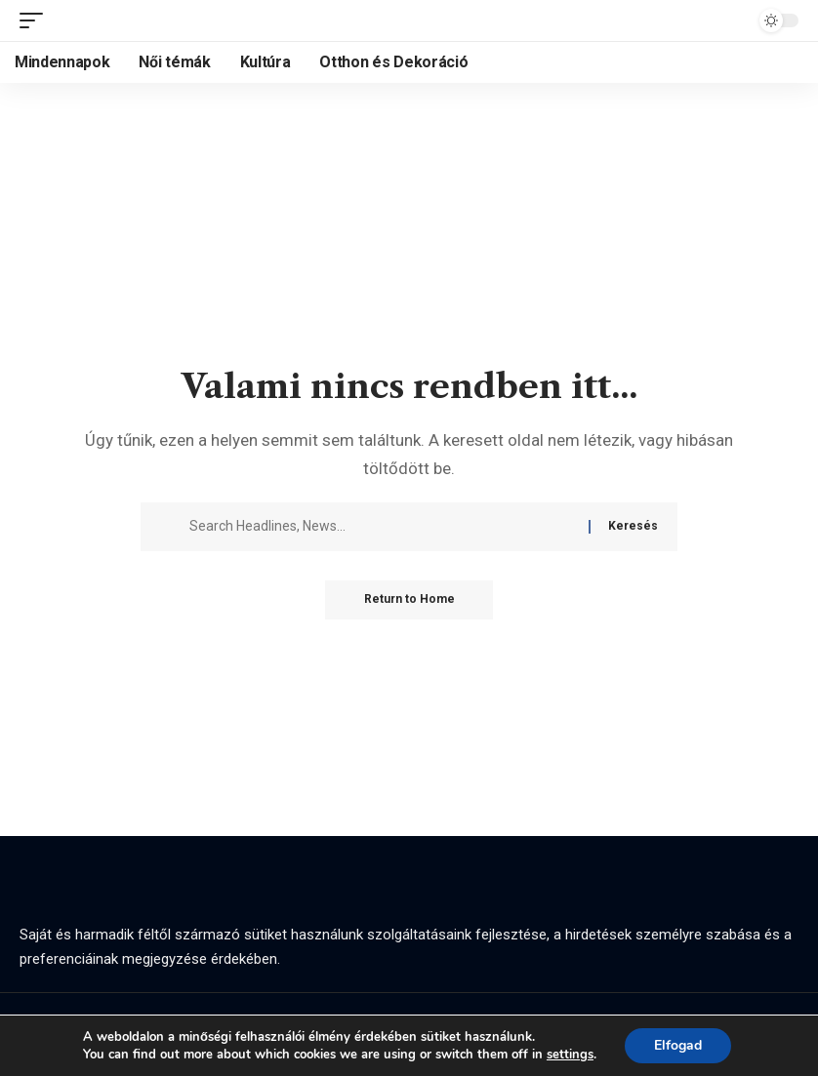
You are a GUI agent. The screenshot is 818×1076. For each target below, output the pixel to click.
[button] (36, 20)
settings (570, 1054)
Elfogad (678, 1045)
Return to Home (409, 600)
